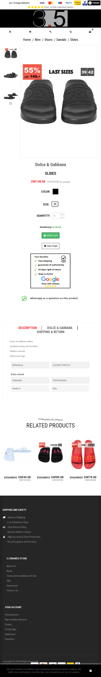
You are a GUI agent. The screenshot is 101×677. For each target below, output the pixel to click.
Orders (8, 624)
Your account (13, 607)
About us (11, 566)
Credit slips (11, 629)
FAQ (9, 580)
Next (10, 103)
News (9, 570)
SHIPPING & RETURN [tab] (50, 332)
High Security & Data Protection (24, 536)
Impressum (12, 585)
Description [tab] (27, 328)
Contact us (12, 590)
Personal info (12, 614)
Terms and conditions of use (22, 575)
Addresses (10, 634)
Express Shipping (16, 517)
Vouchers (10, 639)
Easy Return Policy (17, 527)
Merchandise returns (16, 619)
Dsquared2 (10, 477)
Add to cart (50, 235)
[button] (71, 32)
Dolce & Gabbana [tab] (59, 328)
